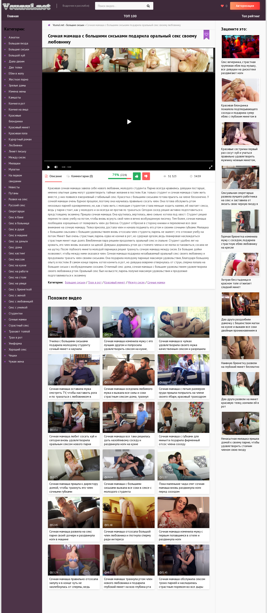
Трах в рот (95, 282)
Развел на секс (18, 199)
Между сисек (136, 282)
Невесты (14, 187)
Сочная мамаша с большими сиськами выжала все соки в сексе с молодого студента (128, 487)
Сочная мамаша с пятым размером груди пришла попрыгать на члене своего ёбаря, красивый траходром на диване (182, 394)
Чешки (13, 355)
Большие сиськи (75, 282)
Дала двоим (16, 61)
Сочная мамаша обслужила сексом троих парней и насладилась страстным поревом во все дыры (182, 583)
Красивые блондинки (16, 118)
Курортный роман (20, 139)
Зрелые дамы (17, 85)
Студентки (16, 313)
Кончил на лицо (18, 109)
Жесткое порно (18, 79)
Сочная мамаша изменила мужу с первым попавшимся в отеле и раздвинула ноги (181, 535)
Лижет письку (17, 151)
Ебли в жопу (16, 73)
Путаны (13, 193)
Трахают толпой (19, 331)
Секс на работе (18, 271)
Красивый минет (114, 282)
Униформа (15, 343)
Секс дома (15, 247)
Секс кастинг (17, 253)
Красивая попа (18, 133)
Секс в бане (16, 217)
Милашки (14, 163)
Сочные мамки (156, 282)
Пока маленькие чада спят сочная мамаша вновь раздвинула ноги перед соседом (181, 487)
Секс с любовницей (21, 301)
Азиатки (14, 37)
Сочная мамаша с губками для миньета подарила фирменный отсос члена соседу (179, 440)
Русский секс (17, 205)
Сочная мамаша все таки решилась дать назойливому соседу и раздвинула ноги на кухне (127, 440)
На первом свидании (15, 178)
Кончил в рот (17, 103)
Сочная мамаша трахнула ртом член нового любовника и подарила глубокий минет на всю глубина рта (128, 583)
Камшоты (15, 97)
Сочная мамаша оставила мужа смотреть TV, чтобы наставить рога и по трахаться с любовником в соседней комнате (73, 394)
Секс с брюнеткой (20, 289)
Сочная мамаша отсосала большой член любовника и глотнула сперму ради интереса (127, 535)
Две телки (15, 67)
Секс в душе (16, 229)
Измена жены (17, 91)
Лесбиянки (15, 145)
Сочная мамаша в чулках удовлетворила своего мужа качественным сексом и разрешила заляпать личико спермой (182, 347)
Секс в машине (18, 235)
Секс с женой (17, 295)
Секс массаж (17, 259)
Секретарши (16, 211)
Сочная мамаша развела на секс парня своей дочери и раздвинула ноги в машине (72, 535)
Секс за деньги (18, 241)
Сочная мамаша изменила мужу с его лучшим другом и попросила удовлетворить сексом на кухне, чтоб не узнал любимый (128, 347)
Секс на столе (17, 277)
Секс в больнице (19, 223)
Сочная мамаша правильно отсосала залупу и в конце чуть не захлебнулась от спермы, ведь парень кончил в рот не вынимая (73, 584)
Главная (13, 16)
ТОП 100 (130, 16)
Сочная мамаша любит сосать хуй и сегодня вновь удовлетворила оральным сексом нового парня (73, 440)
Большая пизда (18, 43)
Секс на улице (17, 283)
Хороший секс (18, 349)
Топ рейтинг (251, 16)
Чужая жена (16, 361)
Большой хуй (17, 55)
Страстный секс (19, 325)
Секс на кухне (17, 265)
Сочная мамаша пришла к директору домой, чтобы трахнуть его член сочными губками (73, 487)
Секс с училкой (18, 307)
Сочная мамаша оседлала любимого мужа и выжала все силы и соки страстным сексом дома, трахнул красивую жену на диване (128, 394)
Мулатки (14, 169)
